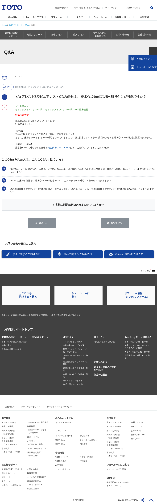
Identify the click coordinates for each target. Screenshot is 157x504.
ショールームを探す (146, 68)
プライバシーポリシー (30, 407)
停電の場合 (6, 345)
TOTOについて (61, 457)
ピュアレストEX (55, 87)
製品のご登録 (100, 374)
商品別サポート (40, 337)
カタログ (78, 17)
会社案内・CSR (138, 434)
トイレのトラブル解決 (72, 342)
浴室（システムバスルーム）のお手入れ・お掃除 (137, 346)
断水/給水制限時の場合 (11, 349)
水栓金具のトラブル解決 (73, 345)
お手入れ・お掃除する (11, 485)
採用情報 (83, 461)
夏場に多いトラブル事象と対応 (75, 369)
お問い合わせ (79, 8)
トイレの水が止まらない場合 (14, 342)
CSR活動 (59, 465)
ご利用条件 (10, 407)
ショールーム (100, 17)
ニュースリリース (63, 469)
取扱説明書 (32, 473)
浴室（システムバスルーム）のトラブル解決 (75, 350)
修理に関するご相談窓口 (26, 254)
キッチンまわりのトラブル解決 (75, 356)
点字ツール (136, 439)
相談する (83, 444)
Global (137, 8)
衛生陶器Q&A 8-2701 (59, 147)
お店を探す (84, 436)
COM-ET (111, 478)
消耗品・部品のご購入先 (129, 254)
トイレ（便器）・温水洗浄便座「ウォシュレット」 (10, 441)
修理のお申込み (93, 8)
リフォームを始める (64, 436)
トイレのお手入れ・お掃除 (136, 342)
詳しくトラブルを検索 (72, 380)
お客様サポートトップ (18, 329)
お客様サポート (122, 17)
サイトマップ (111, 8)
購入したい (99, 337)
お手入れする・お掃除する (138, 337)
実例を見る (60, 444)
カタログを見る (144, 60)
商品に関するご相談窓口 (78, 254)
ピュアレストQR (36, 87)
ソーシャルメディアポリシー (59, 407)
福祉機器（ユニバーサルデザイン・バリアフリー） (37, 429)
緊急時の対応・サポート (14, 337)
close (153, 52)
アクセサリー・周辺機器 (37, 422)
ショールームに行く (88, 440)
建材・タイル (33, 437)
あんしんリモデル (35, 17)
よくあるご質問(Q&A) (36, 477)
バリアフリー (137, 426)
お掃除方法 (136, 430)
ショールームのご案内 (118, 464)
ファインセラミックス (36, 448)
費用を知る (60, 440)
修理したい (68, 337)
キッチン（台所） (9, 422)
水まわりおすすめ (114, 422)
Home (4, 25)
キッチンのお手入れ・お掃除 (137, 352)
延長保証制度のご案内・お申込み (106, 368)
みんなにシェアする (128, 500)
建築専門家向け (62, 8)
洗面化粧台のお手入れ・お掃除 (137, 356)
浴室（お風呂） (8, 426)
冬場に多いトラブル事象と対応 (75, 375)
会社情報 (144, 17)
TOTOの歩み (60, 461)
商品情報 (12, 17)
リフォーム (56, 17)
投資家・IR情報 (86, 457)
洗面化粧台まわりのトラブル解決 (75, 363)
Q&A (27, 25)
